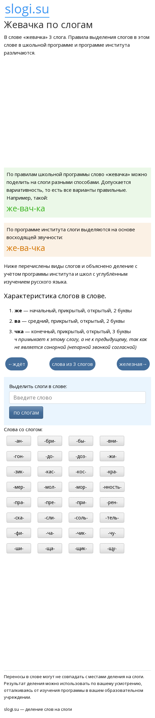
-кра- (112, 471)
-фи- (19, 533)
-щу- (112, 548)
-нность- (112, 487)
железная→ (133, 364)
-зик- (19, 471)
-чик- (81, 533)
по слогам (26, 412)
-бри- (50, 441)
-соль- (81, 517)
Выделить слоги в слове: (38, 386)
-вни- (112, 441)
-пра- (19, 502)
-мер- (19, 487)
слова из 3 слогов (72, 364)
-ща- (50, 548)
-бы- (81, 441)
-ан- (19, 441)
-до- (49, 456)
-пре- (50, 502)
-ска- (19, 517)
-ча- (50, 533)
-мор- (81, 487)
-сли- (49, 517)
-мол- (50, 487)
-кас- (50, 471)
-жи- (112, 456)
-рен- (112, 502)
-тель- (112, 517)
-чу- (112, 533)
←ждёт (16, 364)
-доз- (81, 456)
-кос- (81, 471)
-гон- (18, 456)
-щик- (81, 548)
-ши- (19, 548)
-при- (81, 502)
